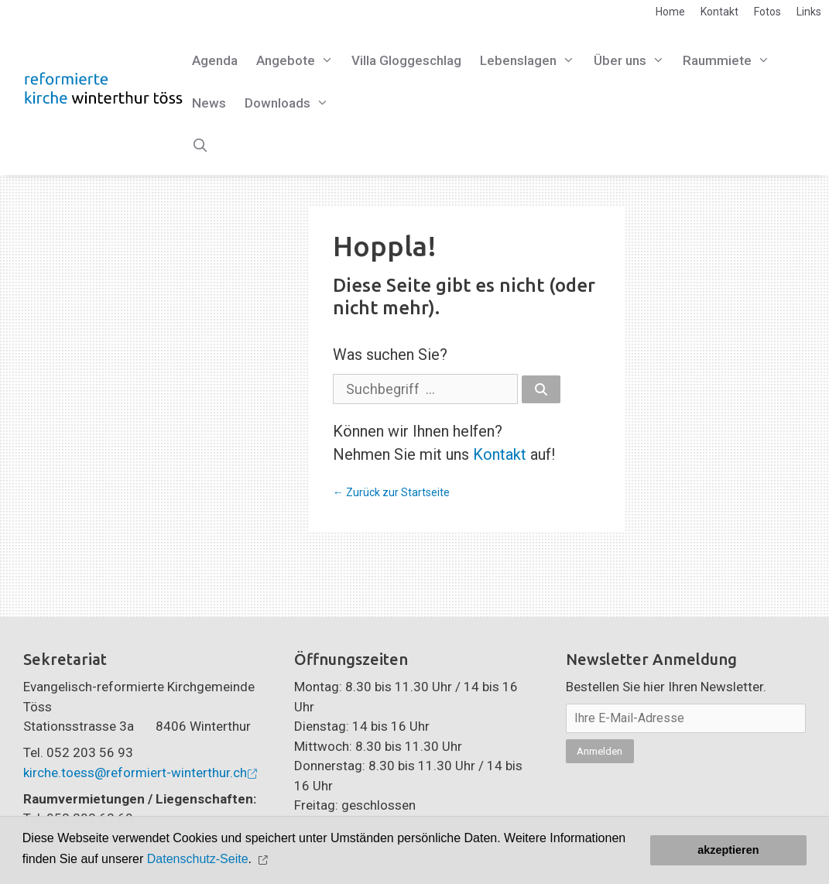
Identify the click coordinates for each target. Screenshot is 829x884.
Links (808, 11)
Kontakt (719, 11)
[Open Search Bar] (200, 146)
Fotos (767, 11)
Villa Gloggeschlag (406, 60)
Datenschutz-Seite (197, 858)
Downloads (291, 103)
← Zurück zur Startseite (391, 492)
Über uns (634, 60)
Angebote (299, 60)
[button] (264, 860)
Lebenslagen (532, 60)
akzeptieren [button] (728, 850)
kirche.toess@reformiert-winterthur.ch (135, 772)
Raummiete (731, 60)
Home (670, 11)
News (209, 103)
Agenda (215, 60)
